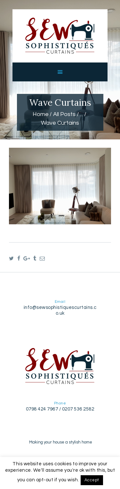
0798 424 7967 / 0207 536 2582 (60, 409)
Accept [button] (91, 480)
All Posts (64, 114)
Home (41, 114)
